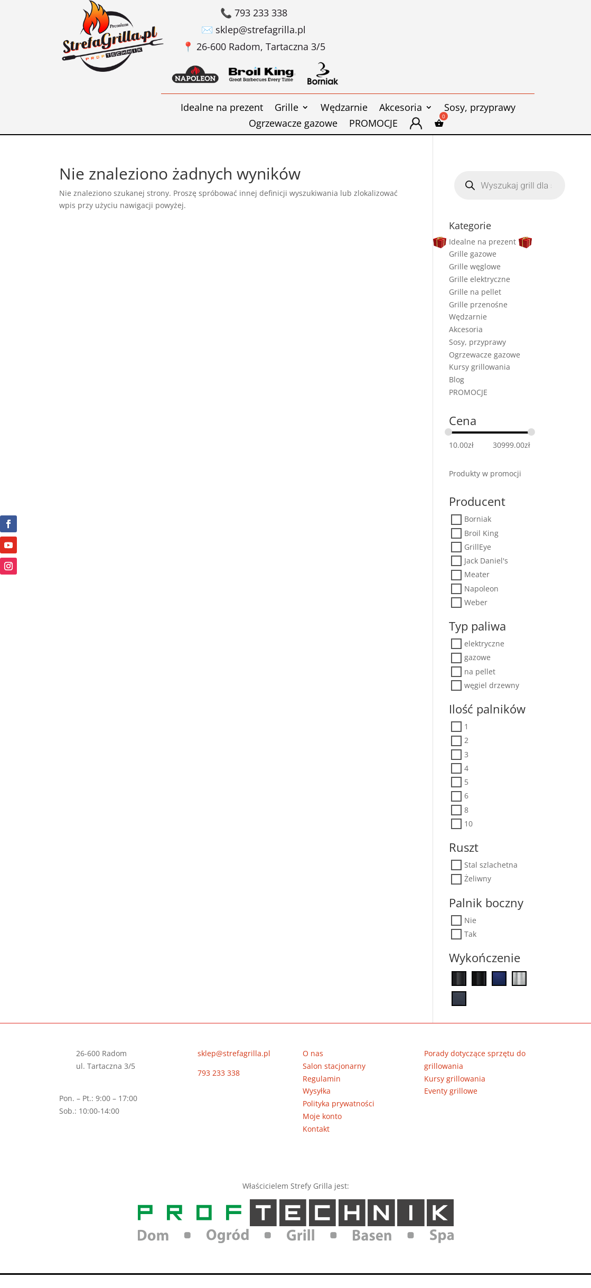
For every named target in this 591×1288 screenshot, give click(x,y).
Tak (470, 934)
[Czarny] (459, 978)
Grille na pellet (475, 292)
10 (468, 824)
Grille (286, 109)
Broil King (481, 533)
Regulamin (322, 1079)
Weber (475, 602)
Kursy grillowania (479, 367)
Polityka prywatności (338, 1103)
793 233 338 (219, 1073)
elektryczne (484, 644)
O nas (313, 1053)
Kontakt (316, 1129)
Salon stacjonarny (334, 1066)
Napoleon (481, 589)
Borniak (477, 519)
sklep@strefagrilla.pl (234, 1053)
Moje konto (322, 1116)
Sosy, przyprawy (479, 109)
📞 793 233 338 (253, 12)
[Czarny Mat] (479, 978)
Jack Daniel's (486, 561)
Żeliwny (477, 879)
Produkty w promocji (485, 473)
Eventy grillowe (450, 1091)
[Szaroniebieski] (459, 998)
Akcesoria (400, 109)
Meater (477, 575)
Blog (456, 379)
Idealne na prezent (222, 109)
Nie (470, 920)
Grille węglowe (475, 266)
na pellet (479, 671)
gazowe (477, 658)
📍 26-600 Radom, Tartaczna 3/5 (253, 46)
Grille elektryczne (479, 279)
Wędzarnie (344, 109)
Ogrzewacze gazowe (293, 124)
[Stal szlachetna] (519, 978)
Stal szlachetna (491, 865)
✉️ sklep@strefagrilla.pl (253, 29)
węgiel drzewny (491, 685)
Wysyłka (317, 1091)
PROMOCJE (373, 124)
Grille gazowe (472, 254)
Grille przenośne (478, 304)
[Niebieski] (499, 978)
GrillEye (477, 547)
